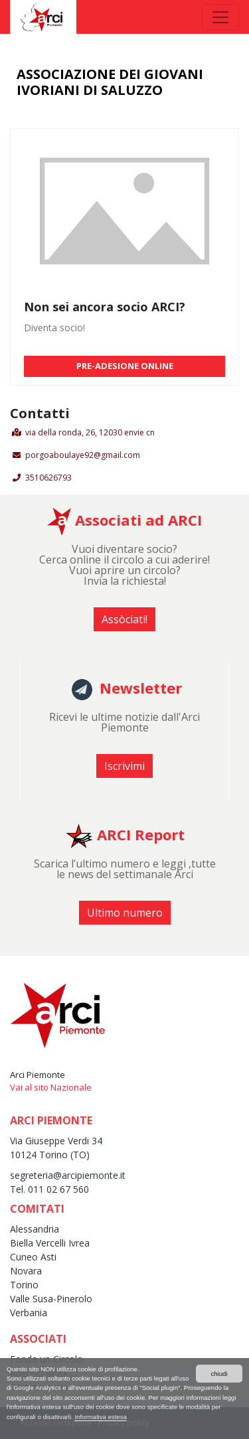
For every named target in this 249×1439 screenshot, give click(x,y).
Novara (26, 1270)
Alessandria (34, 1229)
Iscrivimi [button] (124, 766)
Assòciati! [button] (124, 619)
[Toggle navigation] (220, 17)
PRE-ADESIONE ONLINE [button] (124, 366)
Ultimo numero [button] (125, 912)
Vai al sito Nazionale (51, 1087)
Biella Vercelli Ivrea (50, 1243)
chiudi (218, 1373)
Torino (24, 1284)
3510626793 (48, 477)
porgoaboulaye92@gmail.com (82, 455)
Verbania (28, 1312)
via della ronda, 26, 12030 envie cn (90, 432)
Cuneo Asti (33, 1256)
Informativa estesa (100, 1416)
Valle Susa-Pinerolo (51, 1298)
